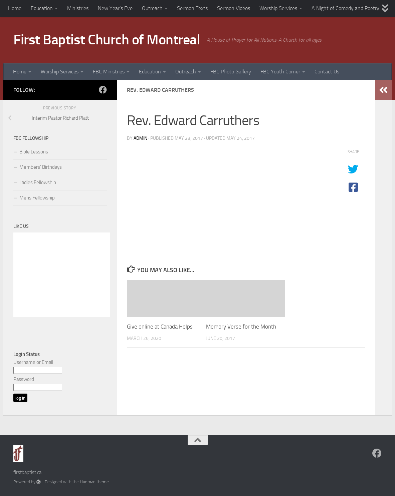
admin (140, 138)
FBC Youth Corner (280, 71)
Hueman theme (94, 481)
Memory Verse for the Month (241, 326)
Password (23, 379)
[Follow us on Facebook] (103, 90)
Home (14, 8)
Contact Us (327, 71)
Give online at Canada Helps (160, 326)
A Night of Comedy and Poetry (345, 8)
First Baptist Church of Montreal (106, 39)
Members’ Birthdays (40, 167)
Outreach (152, 8)
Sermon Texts (192, 8)
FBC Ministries (109, 71)
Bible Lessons (33, 152)
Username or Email (33, 362)
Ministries (77, 8)
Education (42, 8)
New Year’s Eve (115, 8)
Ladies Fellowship (37, 182)
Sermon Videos (233, 8)
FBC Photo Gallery (230, 71)
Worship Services (278, 8)
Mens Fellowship (37, 198)
